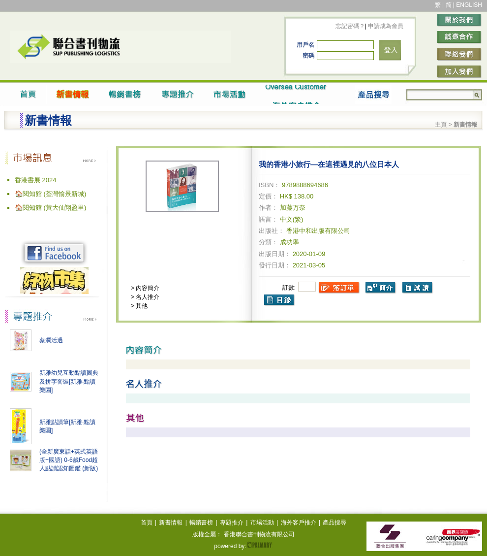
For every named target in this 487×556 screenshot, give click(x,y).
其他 (141, 305)
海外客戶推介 (298, 522)
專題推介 (232, 522)
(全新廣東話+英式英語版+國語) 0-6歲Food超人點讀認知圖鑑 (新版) (68, 460)
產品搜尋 (334, 522)
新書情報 (171, 522)
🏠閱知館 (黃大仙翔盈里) (50, 207)
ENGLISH (469, 4)
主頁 (441, 124)
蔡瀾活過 (51, 340)
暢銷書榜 (201, 522)
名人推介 (146, 297)
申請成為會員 (384, 26)
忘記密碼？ (350, 26)
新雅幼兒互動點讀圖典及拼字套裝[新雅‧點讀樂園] (68, 381)
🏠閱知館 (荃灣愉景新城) (50, 193)
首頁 (146, 522)
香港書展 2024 (36, 180)
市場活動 (262, 522)
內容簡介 (146, 288)
